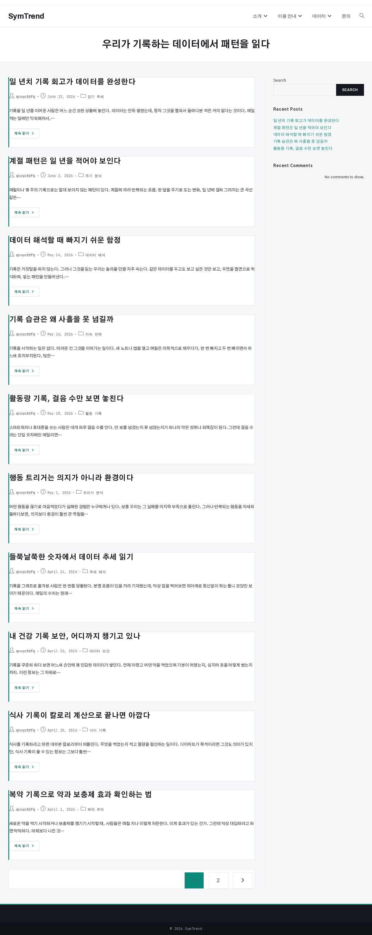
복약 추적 (95, 809)
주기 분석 (93, 176)
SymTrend (26, 16)
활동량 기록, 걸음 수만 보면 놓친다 (66, 399)
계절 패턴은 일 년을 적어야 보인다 (65, 161)
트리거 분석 (93, 492)
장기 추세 (95, 96)
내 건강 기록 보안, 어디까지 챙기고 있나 (75, 636)
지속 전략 (93, 334)
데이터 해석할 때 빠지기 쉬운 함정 (65, 240)
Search (279, 80)
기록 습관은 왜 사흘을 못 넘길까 (61, 319)
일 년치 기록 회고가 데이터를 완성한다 (72, 82)
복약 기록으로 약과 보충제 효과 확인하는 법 (80, 795)
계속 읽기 (24, 134)
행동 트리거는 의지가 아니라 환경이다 (71, 478)
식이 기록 (98, 730)
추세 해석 (98, 572)
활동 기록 (93, 413)
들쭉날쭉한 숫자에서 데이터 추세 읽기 (71, 557)
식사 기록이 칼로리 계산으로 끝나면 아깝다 (79, 715)
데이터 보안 (100, 651)
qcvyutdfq (25, 96)
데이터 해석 (95, 255)
